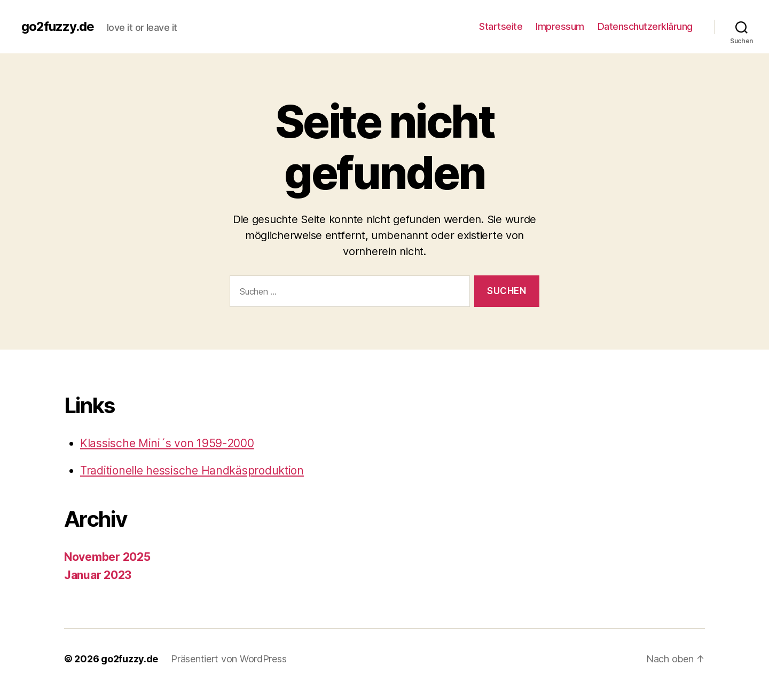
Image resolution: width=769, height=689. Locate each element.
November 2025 (107, 557)
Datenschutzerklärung (645, 26)
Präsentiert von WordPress (228, 658)
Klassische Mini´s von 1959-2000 (167, 443)
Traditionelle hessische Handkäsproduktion (192, 470)
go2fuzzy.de (57, 26)
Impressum (560, 26)
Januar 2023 (97, 575)
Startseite (500, 26)
